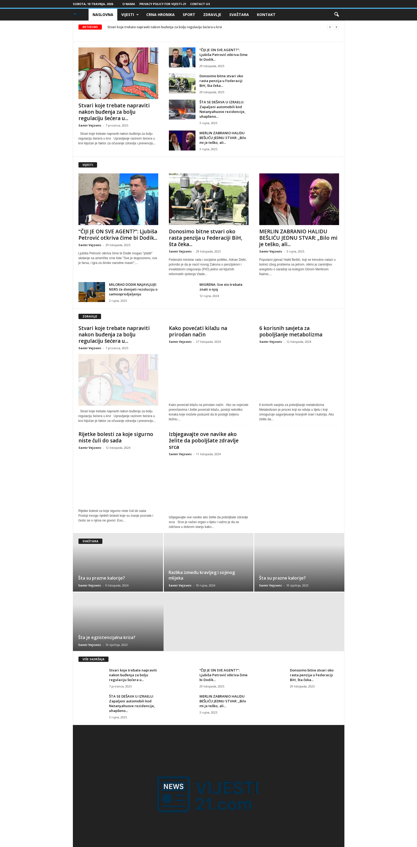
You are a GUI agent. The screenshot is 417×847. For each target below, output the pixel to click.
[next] (336, 27)
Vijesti (130, 15)
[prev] (329, 27)
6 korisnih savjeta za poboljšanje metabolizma (290, 331)
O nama (128, 4)
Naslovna (103, 14)
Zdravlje (212, 14)
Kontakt (266, 14)
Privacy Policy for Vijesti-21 (162, 4)
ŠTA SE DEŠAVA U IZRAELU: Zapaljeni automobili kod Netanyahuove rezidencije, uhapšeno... (222, 109)
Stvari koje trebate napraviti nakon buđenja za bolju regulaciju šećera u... (114, 112)
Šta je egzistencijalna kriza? (106, 637)
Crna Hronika (160, 14)
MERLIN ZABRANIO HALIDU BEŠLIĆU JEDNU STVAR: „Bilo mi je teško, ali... (222, 138)
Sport (189, 14)
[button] (336, 15)
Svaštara (239, 14)
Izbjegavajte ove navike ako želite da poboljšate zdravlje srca (204, 440)
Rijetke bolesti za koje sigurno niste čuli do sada (115, 437)
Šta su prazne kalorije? (101, 578)
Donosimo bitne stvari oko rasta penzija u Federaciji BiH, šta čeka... (221, 81)
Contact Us (200, 4)
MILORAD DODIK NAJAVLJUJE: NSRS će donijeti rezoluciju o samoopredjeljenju (133, 289)
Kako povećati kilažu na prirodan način (198, 331)
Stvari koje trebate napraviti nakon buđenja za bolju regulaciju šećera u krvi (164, 27)
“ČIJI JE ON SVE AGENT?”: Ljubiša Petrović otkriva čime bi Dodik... (223, 54)
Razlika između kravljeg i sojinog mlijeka (202, 575)
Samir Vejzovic (89, 125)
